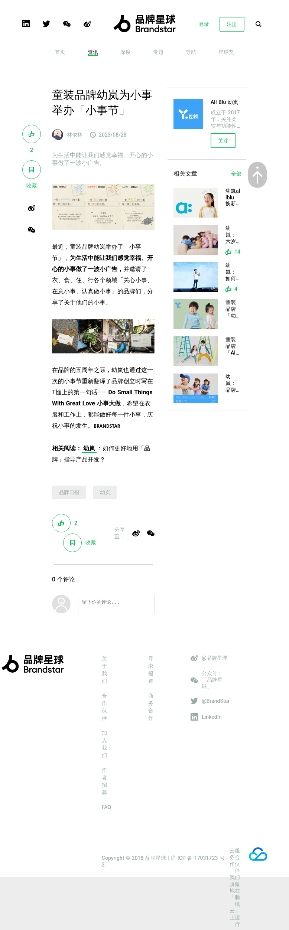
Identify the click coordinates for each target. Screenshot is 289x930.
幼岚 (89, 448)
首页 (60, 52)
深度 (125, 52)
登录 (204, 24)
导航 (191, 52)
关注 (223, 141)
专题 (158, 52)
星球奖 (226, 52)
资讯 (93, 52)
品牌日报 (69, 492)
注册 (232, 24)
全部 (236, 174)
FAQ (106, 809)
